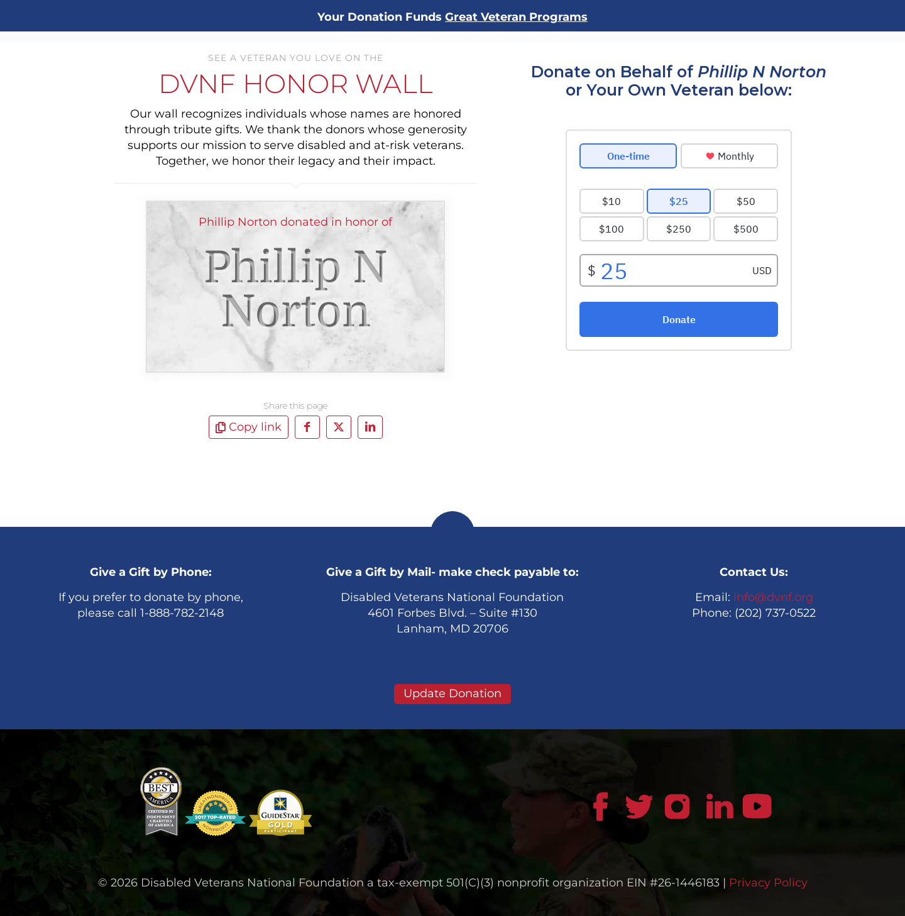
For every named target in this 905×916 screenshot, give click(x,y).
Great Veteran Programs (516, 17)
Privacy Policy (768, 883)
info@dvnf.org (773, 597)
